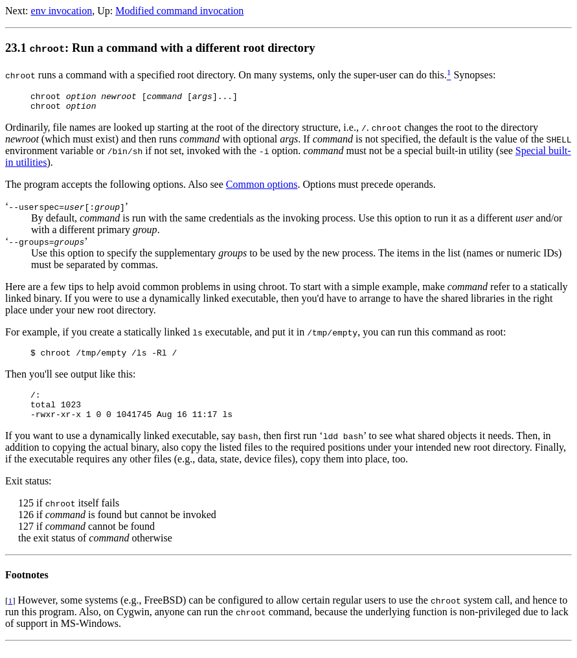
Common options (262, 188)
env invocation (62, 10)
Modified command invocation (179, 10)
